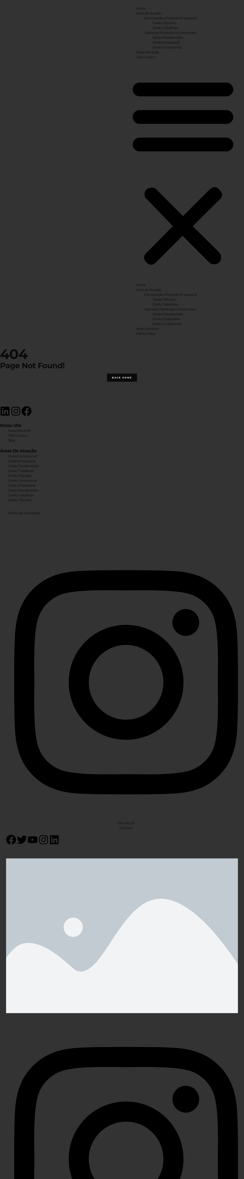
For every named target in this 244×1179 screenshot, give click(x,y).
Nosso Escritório (147, 52)
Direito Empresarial (166, 42)
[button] (183, 171)
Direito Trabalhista (165, 28)
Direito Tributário (164, 23)
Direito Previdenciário (167, 38)
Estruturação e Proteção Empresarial (170, 18)
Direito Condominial (166, 47)
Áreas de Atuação (148, 13)
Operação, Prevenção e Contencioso (170, 33)
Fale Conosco (145, 57)
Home (141, 8)
